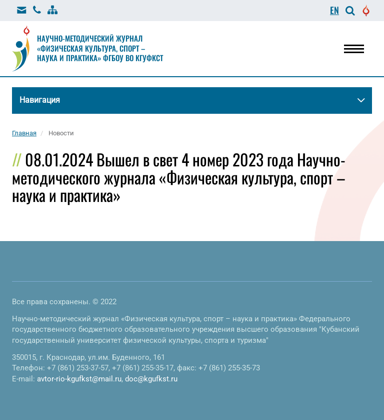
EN (334, 10)
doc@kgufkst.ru (151, 378)
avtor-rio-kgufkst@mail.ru (79, 378)
